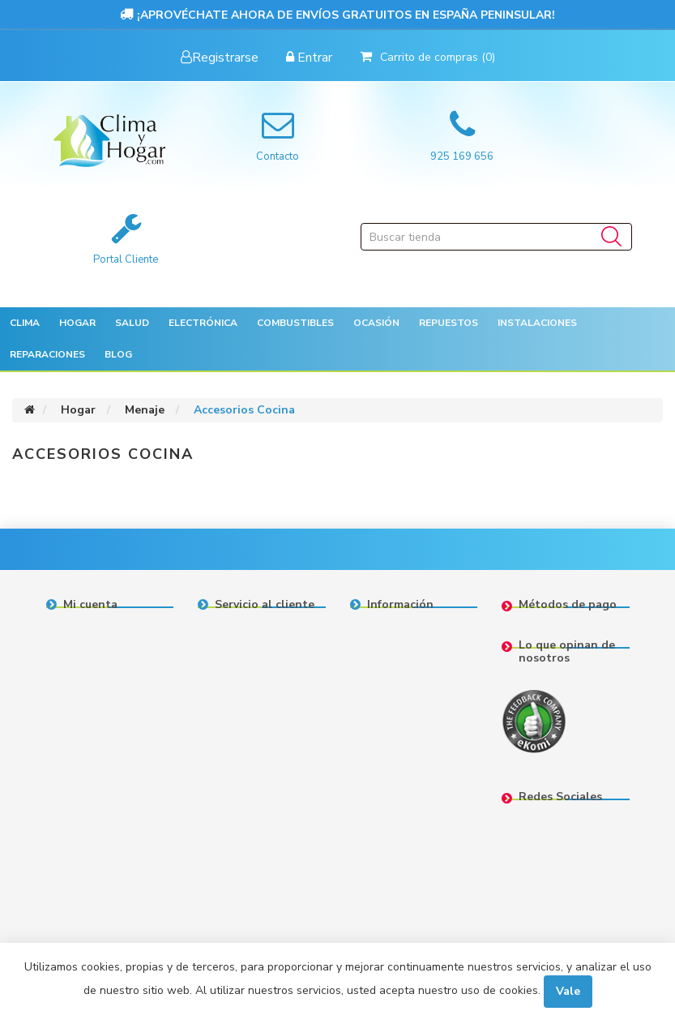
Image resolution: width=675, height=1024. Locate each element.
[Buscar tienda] (496, 237)
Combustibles (295, 322)
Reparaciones (47, 354)
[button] (24, 323)
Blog (118, 354)
